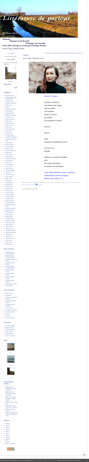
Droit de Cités (9, 293)
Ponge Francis (9, 198)
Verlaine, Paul (9, 244)
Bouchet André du (10, 123)
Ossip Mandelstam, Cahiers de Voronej (11, 388)
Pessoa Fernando (10, 196)
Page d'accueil (60, 53)
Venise (10, 352)
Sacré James (9, 226)
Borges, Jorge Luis (10, 119)
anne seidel (68, 182)
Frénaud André (9, 164)
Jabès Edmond (9, 168)
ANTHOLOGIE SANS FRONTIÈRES (35, 182)
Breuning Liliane (10, 405)
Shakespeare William (11, 232)
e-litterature (8, 295)
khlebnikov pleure (75, 182)
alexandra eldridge (10, 325)
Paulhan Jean (9, 190)
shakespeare (28, 184)
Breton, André (9, 125)
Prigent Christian (10, 202)
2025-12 (8, 431)
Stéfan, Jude (9, 234)
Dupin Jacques (9, 148)
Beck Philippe (9, 111)
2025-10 (8, 435)
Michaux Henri (9, 186)
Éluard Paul (8, 152)
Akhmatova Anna (10, 95)
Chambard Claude (10, 129)
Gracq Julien (9, 166)
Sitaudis (8, 316)
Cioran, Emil (9, 131)
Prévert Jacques (10, 200)
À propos (11, 81)
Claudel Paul (9, 133)
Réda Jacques (9, 214)
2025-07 (8, 441)
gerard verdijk (9, 331)
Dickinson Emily (10, 146)
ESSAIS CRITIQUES (11, 158)
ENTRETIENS (9, 156)
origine (23, 184)
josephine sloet (9, 333)
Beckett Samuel (10, 113)
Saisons (11, 365)
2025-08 (8, 439)
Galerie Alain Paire (10, 329)
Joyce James (9, 176)
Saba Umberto (9, 224)
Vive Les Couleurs (10, 335)
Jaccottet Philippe (10, 170)
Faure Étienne (9, 160)
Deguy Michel (9, 142)
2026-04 (8, 423)
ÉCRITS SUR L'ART (11, 150)
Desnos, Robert (9, 144)
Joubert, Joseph (10, 174)
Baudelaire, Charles (11, 109)
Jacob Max (8, 172)
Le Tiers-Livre (9, 308)
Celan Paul (8, 127)
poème (33, 184)
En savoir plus (76, 460)
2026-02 (8, 427)
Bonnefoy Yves (9, 117)
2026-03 (8, 425)
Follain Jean (9, 162)
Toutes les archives (10, 443)
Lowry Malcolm (9, 182)
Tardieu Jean (9, 236)
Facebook (39, 184)
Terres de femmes (10, 318)
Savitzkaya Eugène (10, 230)
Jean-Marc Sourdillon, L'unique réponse (11, 398)
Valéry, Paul (9, 242)
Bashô (7, 107)
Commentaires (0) (57, 182)
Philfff (7, 409)
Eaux (11, 377)
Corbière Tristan (10, 135)
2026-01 (8, 429)
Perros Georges (10, 194)
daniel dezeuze (9, 327)
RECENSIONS (9, 212)
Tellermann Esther (10, 238)
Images (6, 340)
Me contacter (10, 53)
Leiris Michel (9, 180)
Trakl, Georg (9, 240)
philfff (7, 387)
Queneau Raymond (10, 208)
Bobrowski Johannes (11, 115)
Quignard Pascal (10, 210)
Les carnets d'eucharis (11, 310)
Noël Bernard (9, 188)
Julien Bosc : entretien (11, 407)
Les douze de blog (10, 312)
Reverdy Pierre (9, 218)
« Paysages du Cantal (50, 53)
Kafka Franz (9, 178)
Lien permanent (48, 182)
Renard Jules (9, 216)
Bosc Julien (8, 121)
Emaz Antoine (9, 154)
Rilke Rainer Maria (10, 220)
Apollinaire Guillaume (11, 103)
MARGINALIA (9, 184)
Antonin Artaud (9, 101)
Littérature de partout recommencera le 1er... (11, 414)
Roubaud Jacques (10, 222)
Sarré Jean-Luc (9, 228)
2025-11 (8, 433)
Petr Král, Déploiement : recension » (74, 53)
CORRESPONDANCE (11, 137)
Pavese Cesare (9, 192)
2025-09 (8, 437)
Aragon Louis (9, 105)
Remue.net (8, 314)
